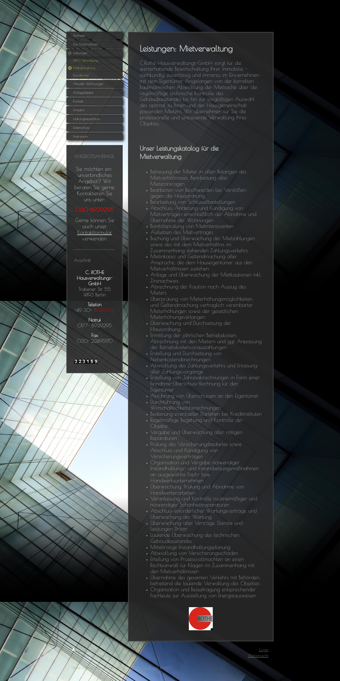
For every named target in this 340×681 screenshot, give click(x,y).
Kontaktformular (94, 232)
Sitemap (111, 649)
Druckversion (87, 649)
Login (263, 649)
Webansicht (258, 655)
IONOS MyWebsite (140, 667)
